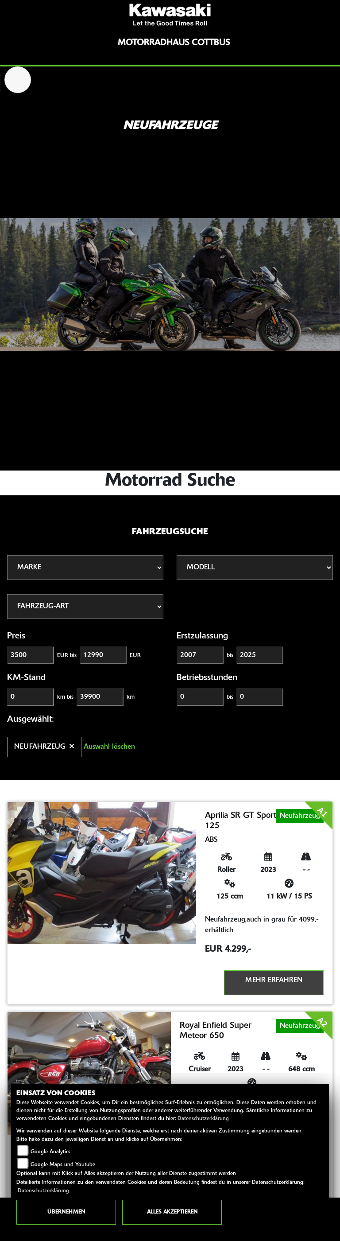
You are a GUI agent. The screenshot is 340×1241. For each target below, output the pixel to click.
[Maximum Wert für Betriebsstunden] (259, 697)
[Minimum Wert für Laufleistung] (30, 697)
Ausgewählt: (30, 719)
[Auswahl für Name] (255, 567)
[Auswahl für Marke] (85, 567)
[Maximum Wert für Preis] (103, 655)
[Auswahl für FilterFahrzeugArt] (85, 606)
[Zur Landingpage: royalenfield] (17, 79)
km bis (65, 697)
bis (230, 655)
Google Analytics (50, 1152)
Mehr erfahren (273, 980)
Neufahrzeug (44, 747)
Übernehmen (66, 1212)
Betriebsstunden (207, 677)
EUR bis (66, 655)
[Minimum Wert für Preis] (30, 655)
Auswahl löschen (109, 747)
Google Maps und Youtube (63, 1164)
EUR (135, 655)
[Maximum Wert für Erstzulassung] (259, 655)
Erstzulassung (202, 636)
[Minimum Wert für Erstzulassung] (200, 655)
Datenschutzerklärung (203, 1118)
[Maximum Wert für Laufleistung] (100, 697)
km (130, 697)
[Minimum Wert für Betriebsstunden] (200, 697)
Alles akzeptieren (172, 1212)
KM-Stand (26, 677)
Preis (16, 636)
